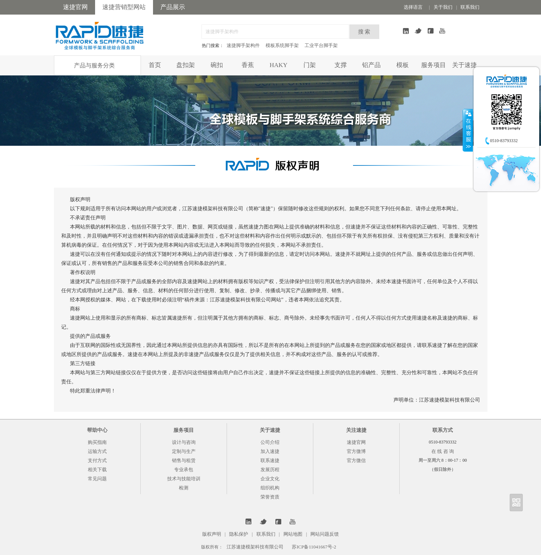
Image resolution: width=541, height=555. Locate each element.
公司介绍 (269, 442)
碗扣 (217, 65)
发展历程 (269, 469)
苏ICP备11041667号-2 (314, 547)
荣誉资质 (269, 497)
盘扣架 (185, 65)
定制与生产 (184, 451)
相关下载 (97, 469)
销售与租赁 (184, 460)
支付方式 (97, 460)
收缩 (468, 130)
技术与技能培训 (183, 478)
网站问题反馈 (324, 534)
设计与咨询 (184, 442)
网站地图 (292, 534)
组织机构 (269, 487)
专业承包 (183, 469)
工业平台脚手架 (321, 45)
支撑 (340, 65)
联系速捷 (269, 460)
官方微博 (356, 451)
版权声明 (211, 534)
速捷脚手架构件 (243, 45)
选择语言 (413, 7)
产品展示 (172, 7)
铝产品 (371, 65)
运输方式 (97, 451)
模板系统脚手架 (282, 45)
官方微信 (356, 460)
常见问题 (97, 478)
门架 (309, 65)
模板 (402, 65)
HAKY (278, 65)
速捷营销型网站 (124, 7)
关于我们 (443, 7)
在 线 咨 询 (442, 451)
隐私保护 (238, 534)
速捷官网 (75, 7)
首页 (155, 65)
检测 (183, 487)
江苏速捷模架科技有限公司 (255, 547)
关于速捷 (464, 65)
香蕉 (248, 65)
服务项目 (433, 65)
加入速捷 (269, 451)
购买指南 (97, 442)
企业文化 (269, 478)
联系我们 (469, 7)
